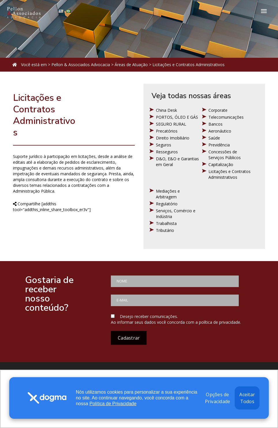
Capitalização (220, 164)
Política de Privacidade (113, 403)
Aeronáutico (219, 131)
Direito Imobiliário (172, 138)
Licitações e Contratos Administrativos (229, 174)
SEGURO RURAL (171, 124)
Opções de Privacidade (217, 398)
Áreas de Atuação (131, 64)
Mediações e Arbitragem (168, 194)
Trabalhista (166, 223)
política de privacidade (219, 322)
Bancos (215, 124)
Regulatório (167, 203)
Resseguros (167, 152)
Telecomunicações (226, 117)
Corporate (217, 110)
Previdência (219, 145)
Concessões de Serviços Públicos (224, 154)
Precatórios (167, 131)
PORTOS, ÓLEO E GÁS (177, 117)
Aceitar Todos (247, 398)
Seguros (163, 145)
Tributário (165, 230)
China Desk (166, 110)
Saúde (214, 138)
